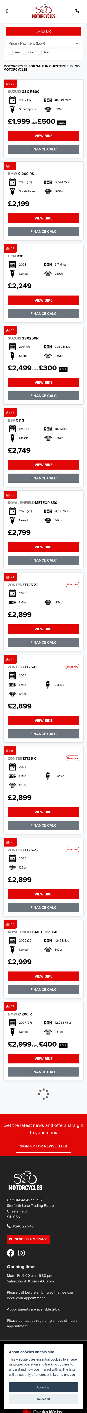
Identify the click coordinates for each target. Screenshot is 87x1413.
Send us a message (28, 1239)
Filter (43, 31)
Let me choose (64, 1375)
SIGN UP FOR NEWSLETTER (43, 1146)
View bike (43, 136)
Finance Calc (43, 149)
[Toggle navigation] (7, 11)
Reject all (43, 1399)
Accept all (43, 1387)
